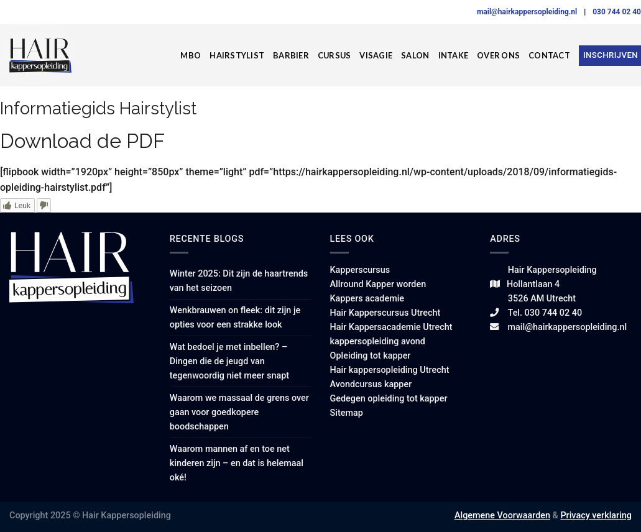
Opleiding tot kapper (370, 356)
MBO (190, 55)
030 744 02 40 (617, 11)
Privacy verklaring (596, 515)
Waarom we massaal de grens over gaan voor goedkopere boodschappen (239, 412)
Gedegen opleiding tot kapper (389, 398)
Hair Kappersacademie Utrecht (391, 327)
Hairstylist (237, 55)
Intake (453, 55)
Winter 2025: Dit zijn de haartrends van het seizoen (239, 280)
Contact (549, 55)
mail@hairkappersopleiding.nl (528, 11)
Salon (415, 55)
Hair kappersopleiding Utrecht (390, 370)
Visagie (375, 55)
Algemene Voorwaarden (502, 515)
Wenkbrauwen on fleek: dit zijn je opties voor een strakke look (235, 317)
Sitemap (346, 413)
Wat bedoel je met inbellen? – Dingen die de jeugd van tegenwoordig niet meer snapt (229, 361)
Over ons (498, 55)
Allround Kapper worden (378, 284)
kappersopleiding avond (377, 341)
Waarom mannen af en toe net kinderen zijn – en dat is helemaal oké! (236, 463)
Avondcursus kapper (371, 384)
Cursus (334, 55)
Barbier (291, 55)
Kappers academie (367, 298)
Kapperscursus (360, 270)
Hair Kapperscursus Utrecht (385, 313)
